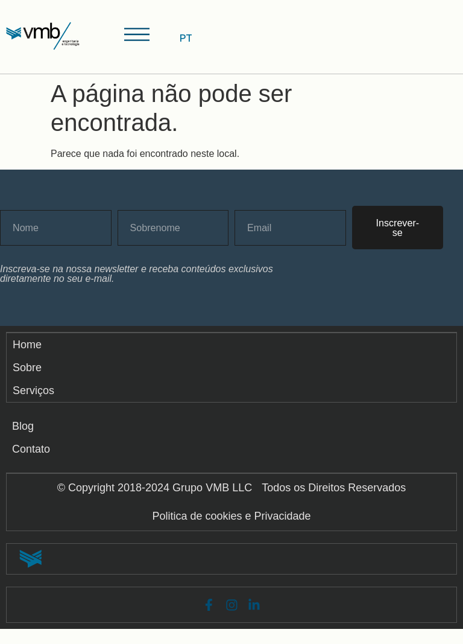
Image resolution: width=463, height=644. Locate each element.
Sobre (28, 371)
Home (28, 348)
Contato (31, 453)
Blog (23, 430)
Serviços (34, 393)
